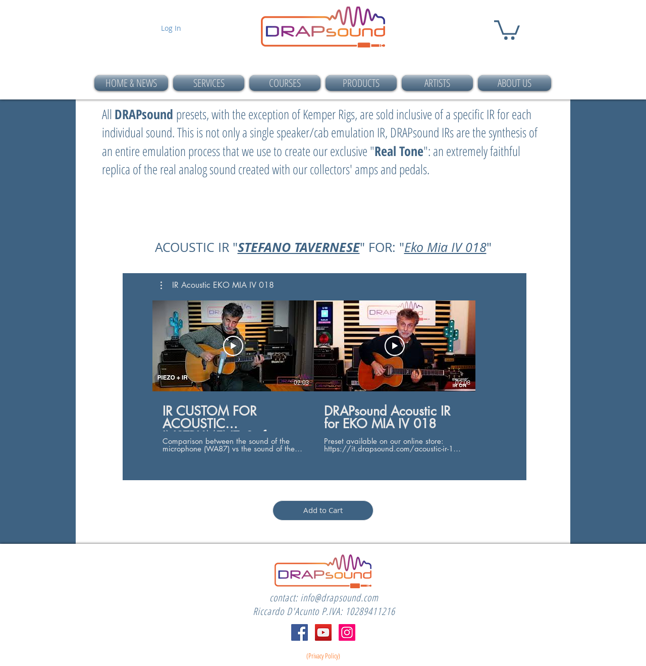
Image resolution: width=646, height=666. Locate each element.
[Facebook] (299, 632)
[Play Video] (233, 346)
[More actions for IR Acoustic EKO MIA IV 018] (217, 285)
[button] (507, 29)
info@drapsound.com (339, 597)
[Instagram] (347, 632)
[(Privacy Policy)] (323, 656)
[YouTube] (323, 632)
